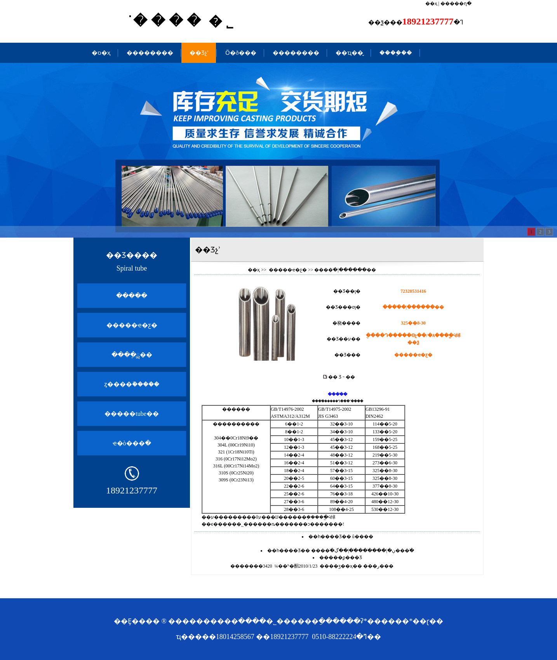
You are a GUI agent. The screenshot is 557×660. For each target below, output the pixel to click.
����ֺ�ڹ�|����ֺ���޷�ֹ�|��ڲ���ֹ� (362, 550)
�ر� (378, 566)
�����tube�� (131, 413)
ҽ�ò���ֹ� (132, 443)
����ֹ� (131, 295)
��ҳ (431, 3)
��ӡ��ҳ (341, 566)
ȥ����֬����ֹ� (131, 384)
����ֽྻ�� (131, 354)
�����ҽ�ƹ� (131, 325)
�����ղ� (456, 3)
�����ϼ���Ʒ (340, 557)
